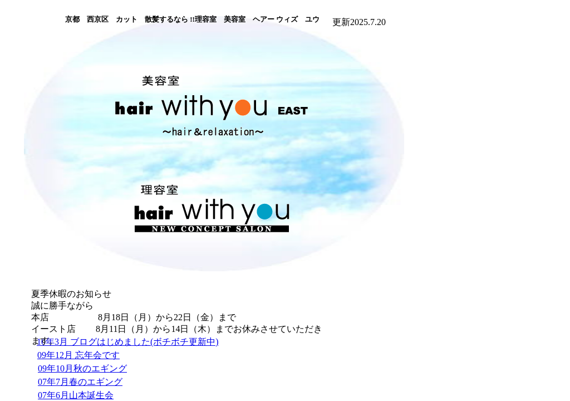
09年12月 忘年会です (78, 355)
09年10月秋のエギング (82, 368)
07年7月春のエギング (80, 382)
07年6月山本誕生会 (76, 395)
